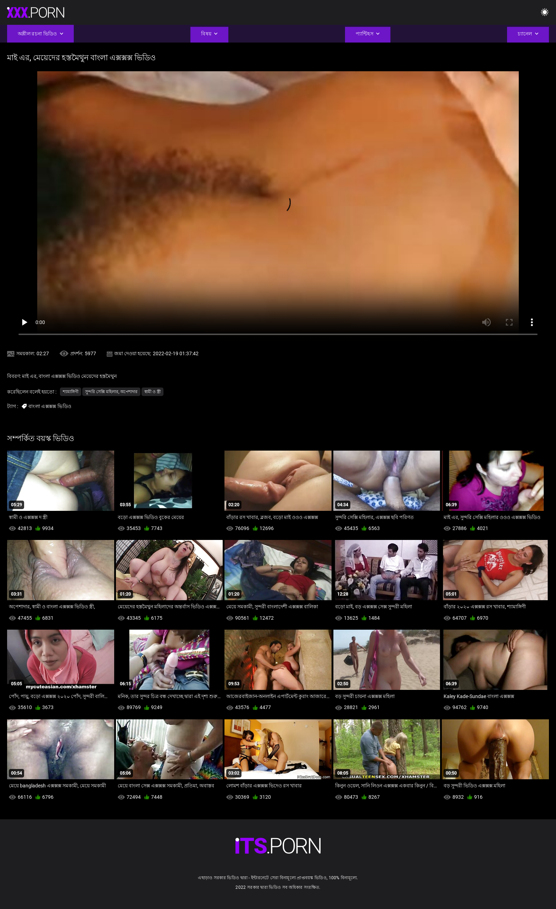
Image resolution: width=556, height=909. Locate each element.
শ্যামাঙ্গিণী (70, 391)
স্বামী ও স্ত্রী (152, 391)
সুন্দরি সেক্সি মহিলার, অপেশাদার (111, 391)
